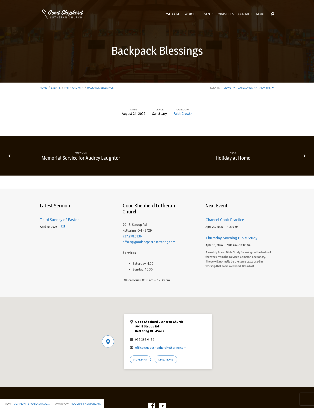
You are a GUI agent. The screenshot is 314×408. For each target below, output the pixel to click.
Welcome (173, 14)
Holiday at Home (233, 158)
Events (208, 14)
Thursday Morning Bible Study (231, 238)
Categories (247, 87)
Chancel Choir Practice (224, 219)
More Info (140, 359)
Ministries (226, 14)
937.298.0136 (132, 236)
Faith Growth (74, 87)
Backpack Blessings (100, 87)
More (260, 14)
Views (229, 87)
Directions (165, 359)
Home (43, 87)
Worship (191, 14)
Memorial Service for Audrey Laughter (80, 158)
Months (267, 87)
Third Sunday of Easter (59, 219)
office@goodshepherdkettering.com (149, 242)
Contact (245, 14)
